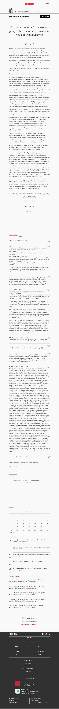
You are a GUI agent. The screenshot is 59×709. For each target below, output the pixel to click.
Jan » (14, 532)
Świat (17, 654)
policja (46, 193)
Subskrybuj (45, 16)
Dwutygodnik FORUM (13, 698)
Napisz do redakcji (28, 666)
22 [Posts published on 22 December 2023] (35, 527)
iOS (21, 682)
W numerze (17, 646)
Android (25, 682)
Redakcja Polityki (28, 660)
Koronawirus (17, 649)
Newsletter (29, 637)
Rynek (39, 646)
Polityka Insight (12, 700)
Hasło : (15, 471)
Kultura (40, 649)
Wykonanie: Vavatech (34, 700)
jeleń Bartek (14, 193)
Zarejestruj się (35, 480)
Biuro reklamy (28, 663)
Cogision (35, 698)
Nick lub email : (13, 466)
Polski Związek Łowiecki (29, 196)
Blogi (39, 654)
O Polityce (28, 671)
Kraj (17, 651)
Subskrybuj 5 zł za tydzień (29, 624)
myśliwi (39, 193)
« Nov (10, 532)
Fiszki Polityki (24, 689)
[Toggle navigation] (10, 3)
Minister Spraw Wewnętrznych (27, 193)
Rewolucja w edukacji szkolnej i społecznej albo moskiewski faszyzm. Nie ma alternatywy (27, 580)
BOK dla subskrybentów (28, 668)
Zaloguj (48, 3)
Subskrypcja (29, 640)
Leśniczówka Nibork (13, 702)
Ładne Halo (39, 698)
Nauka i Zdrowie (40, 651)
